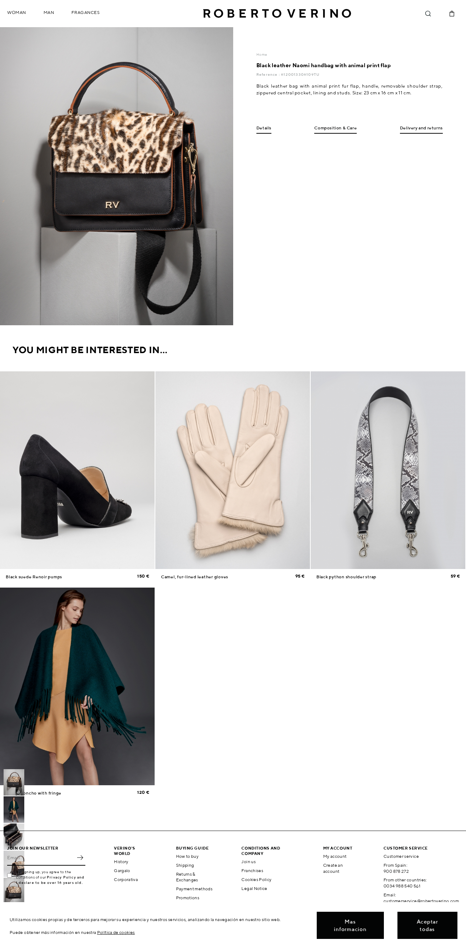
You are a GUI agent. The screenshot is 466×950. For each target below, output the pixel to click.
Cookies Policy (256, 879)
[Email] (41, 858)
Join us (248, 861)
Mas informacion (350, 925)
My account (335, 856)
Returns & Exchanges (187, 877)
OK (80, 858)
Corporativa (126, 879)
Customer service (401, 856)
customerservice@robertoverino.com (421, 901)
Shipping (185, 865)
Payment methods (194, 888)
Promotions (188, 897)
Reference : (268, 74)
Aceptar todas (427, 925)
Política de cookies (116, 932)
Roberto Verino (277, 13)
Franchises (252, 870)
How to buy (187, 856)
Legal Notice (254, 888)
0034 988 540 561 (402, 886)
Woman (16, 12)
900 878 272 (396, 871)
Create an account (333, 868)
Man (49, 12)
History (121, 861)
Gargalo (122, 870)
